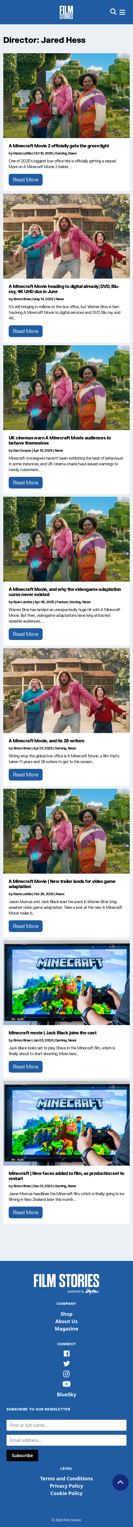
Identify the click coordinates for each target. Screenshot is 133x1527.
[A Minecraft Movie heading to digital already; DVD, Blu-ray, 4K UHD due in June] (66, 236)
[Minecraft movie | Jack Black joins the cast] (66, 982)
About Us (66, 1321)
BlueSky (66, 1394)
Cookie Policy (66, 1493)
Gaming (61, 153)
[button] (113, 12)
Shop (66, 1314)
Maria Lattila (22, 153)
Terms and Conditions (66, 1478)
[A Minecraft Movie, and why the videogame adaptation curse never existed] (66, 539)
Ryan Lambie (22, 602)
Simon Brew (22, 299)
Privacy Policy (66, 1486)
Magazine (66, 1328)
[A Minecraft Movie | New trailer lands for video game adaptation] (66, 831)
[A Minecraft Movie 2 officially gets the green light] (66, 95)
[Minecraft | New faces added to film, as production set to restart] (66, 1123)
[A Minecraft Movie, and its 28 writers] (66, 690)
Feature (62, 602)
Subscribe (22, 1455)
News (72, 153)
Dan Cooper (22, 450)
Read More (25, 180)
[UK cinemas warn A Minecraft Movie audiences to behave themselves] (66, 387)
